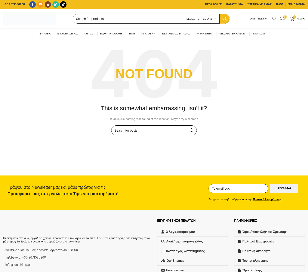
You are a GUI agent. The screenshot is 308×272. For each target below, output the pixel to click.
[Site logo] (29, 18)
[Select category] (201, 18)
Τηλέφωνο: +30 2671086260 (25, 257)
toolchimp (74, 241)
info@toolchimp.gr (18, 264)
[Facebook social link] (32, 4)
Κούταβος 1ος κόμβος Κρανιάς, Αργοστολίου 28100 (41, 250)
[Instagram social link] (48, 4)
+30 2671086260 (14, 4)
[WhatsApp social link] (55, 4)
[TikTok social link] (63, 4)
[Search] (151, 19)
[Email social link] (40, 4)
